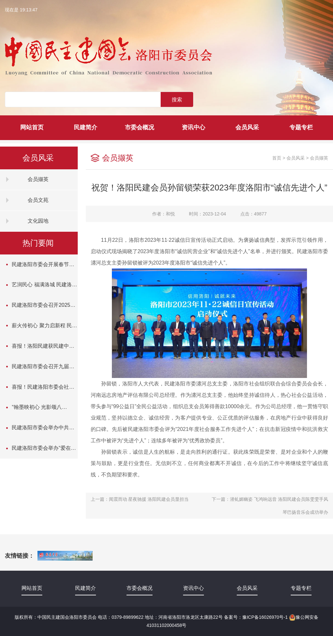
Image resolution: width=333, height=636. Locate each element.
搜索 (177, 99)
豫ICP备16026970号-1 (265, 617)
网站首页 (32, 127)
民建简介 (85, 127)
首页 (276, 158)
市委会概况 (139, 127)
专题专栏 (301, 127)
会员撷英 (319, 158)
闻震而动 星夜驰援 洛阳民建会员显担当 (149, 499)
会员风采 (247, 127)
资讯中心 (193, 127)
